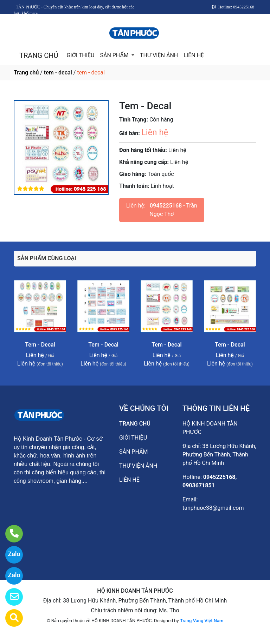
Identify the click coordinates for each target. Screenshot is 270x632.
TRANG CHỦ (38, 55)
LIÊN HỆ (194, 55)
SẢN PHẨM (115, 55)
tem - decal (58, 72)
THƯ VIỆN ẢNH (159, 55)
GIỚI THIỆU (80, 55)
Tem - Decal (40, 344)
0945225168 (166, 205)
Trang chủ (26, 72)
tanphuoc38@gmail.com (213, 508)
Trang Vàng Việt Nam (201, 620)
